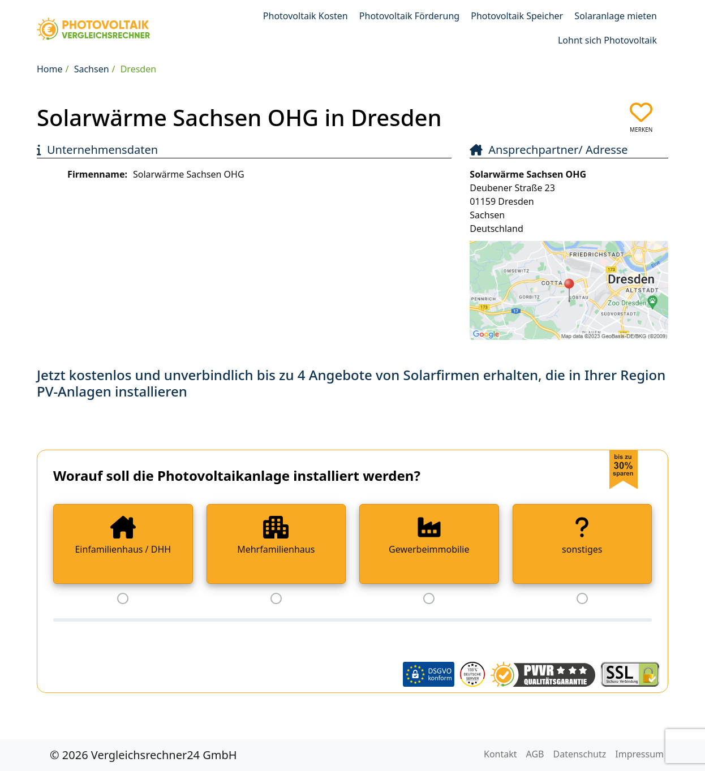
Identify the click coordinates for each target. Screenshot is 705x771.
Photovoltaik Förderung (409, 16)
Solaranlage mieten (615, 16)
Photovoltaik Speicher (517, 16)
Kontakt (500, 754)
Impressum (639, 754)
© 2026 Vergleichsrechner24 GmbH (143, 755)
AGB (535, 754)
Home (50, 69)
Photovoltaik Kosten (305, 16)
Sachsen (91, 69)
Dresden (138, 69)
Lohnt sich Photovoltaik (607, 40)
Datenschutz (580, 754)
